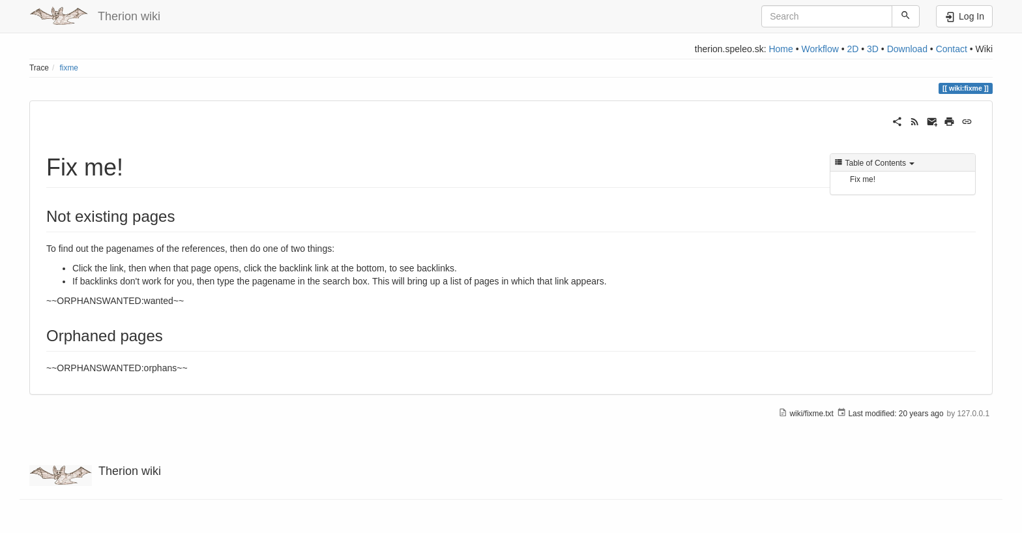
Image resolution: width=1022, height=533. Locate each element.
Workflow (819, 49)
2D (852, 49)
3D (873, 49)
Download (907, 49)
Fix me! (862, 179)
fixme (69, 67)
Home (780, 49)
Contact (951, 49)
